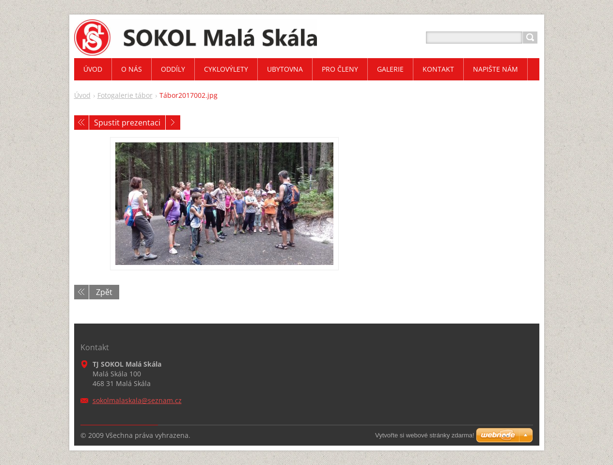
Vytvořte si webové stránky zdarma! (424, 435)
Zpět (104, 292)
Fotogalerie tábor (125, 95)
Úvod (82, 95)
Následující (173, 122)
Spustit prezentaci (127, 122)
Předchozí (81, 122)
